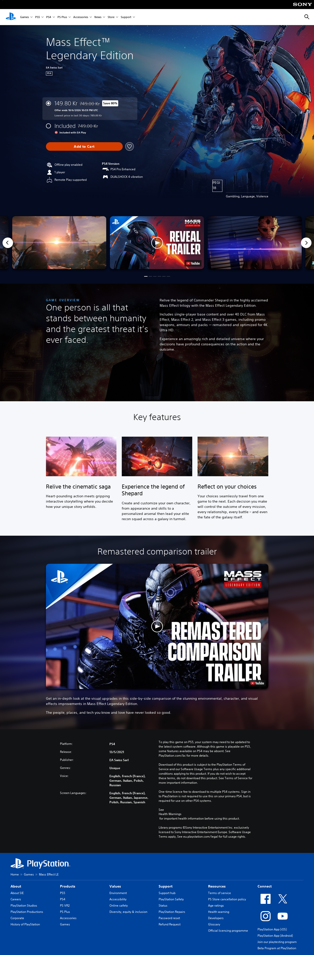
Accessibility (118, 899)
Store (111, 17)
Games (24, 17)
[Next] (306, 242)
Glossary (214, 924)
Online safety (118, 905)
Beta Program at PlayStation (277, 948)
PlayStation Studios (24, 905)
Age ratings (216, 905)
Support (126, 17)
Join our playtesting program (277, 942)
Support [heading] (165, 886)
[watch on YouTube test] (193, 263)
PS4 (48, 17)
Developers (216, 918)
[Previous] (8, 242)
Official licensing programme (228, 930)
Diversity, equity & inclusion (128, 912)
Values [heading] (115, 886)
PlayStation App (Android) (275, 935)
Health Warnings (170, 814)
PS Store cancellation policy (227, 899)
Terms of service (219, 893)
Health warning (218, 912)
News (97, 17)
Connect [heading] (265, 886)
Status (163, 905)
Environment (118, 893)
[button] (157, 242)
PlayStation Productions (27, 912)
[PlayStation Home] (11, 17)
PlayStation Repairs (172, 912)
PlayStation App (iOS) (272, 929)
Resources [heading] (217, 886)
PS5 (37, 17)
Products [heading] (67, 886)
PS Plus (62, 17)
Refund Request (169, 924)
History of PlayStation (25, 924)
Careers (16, 899)
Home (15, 874)
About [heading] (16, 886)
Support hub (167, 893)
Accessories (80, 17)
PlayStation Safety (171, 899)
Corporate (17, 918)
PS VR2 (65, 905)
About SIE (17, 893)
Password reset (169, 918)
